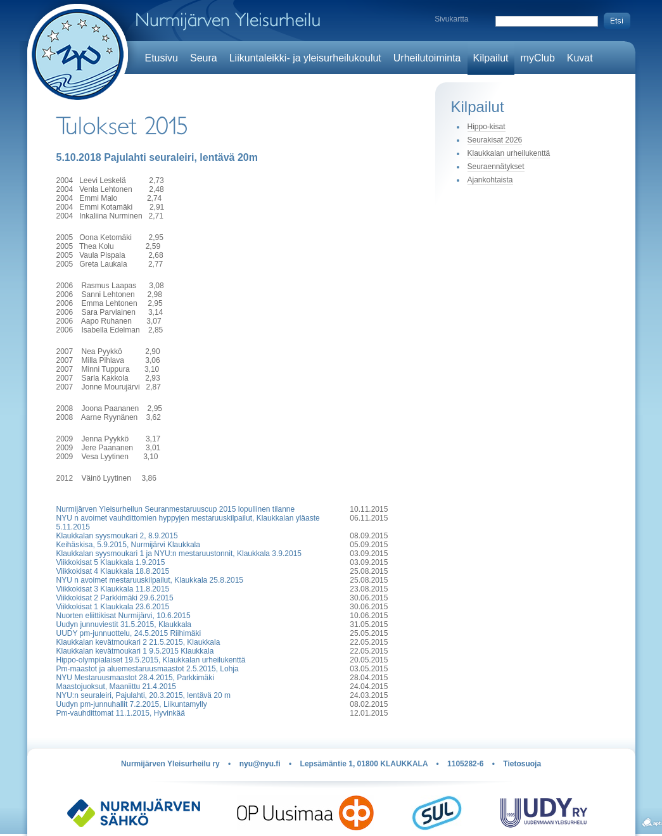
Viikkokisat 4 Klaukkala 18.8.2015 (113, 571)
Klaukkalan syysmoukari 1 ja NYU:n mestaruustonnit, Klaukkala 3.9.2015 (179, 553)
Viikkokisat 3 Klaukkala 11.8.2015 (113, 589)
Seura (203, 58)
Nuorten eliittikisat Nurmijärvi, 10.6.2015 (123, 615)
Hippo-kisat (487, 126)
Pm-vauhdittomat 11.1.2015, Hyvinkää (120, 713)
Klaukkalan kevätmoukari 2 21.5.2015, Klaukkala (138, 642)
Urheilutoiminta (427, 58)
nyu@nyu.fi (260, 763)
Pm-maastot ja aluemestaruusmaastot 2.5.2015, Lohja (147, 668)
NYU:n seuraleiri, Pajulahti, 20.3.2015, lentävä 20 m (143, 695)
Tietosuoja (522, 763)
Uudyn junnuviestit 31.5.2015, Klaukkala (123, 624)
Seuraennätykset (496, 166)
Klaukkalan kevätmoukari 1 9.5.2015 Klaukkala (135, 651)
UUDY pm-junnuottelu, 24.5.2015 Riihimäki (128, 633)
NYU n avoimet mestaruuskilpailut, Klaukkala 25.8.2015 (150, 580)
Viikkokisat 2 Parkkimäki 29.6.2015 (115, 597)
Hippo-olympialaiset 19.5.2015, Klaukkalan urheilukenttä (151, 660)
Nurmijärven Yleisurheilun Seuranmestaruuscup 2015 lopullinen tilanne (175, 509)
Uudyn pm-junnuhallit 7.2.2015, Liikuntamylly (131, 704)
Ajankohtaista (490, 179)
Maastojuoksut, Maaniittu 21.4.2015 (116, 686)
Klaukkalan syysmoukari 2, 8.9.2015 (117, 535)
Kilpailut (491, 58)
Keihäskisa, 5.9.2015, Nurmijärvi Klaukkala (128, 544)
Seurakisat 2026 (495, 140)
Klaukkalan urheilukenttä (509, 153)
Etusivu (161, 58)
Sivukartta (451, 19)
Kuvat (580, 58)
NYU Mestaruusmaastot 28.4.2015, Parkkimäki (135, 677)
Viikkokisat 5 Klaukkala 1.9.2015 (110, 562)
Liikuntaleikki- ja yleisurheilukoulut (305, 58)
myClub (538, 58)
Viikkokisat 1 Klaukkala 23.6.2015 (113, 606)
